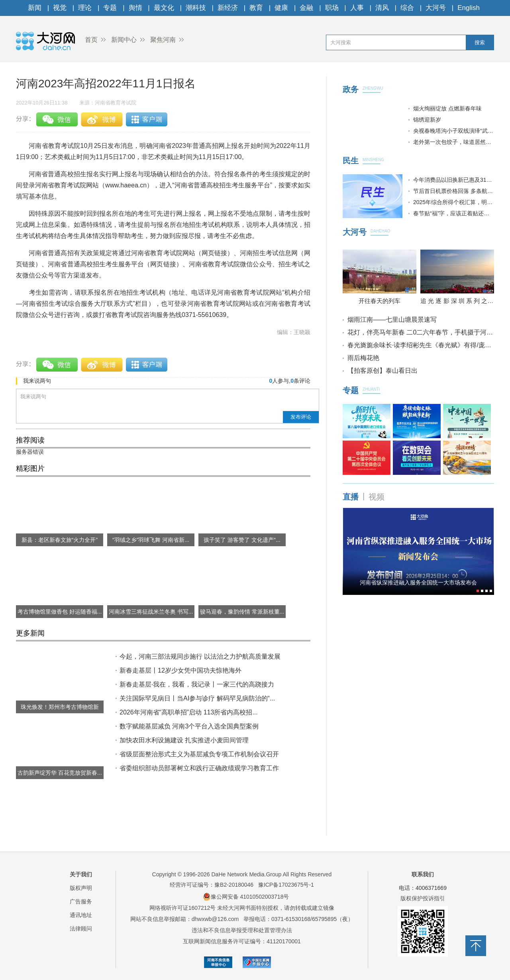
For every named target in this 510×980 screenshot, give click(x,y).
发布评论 (300, 417)
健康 (281, 8)
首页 (91, 39)
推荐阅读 (30, 440)
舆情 (135, 8)
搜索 (480, 42)
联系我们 (423, 874)
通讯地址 (81, 915)
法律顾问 (81, 928)
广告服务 (81, 901)
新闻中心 (124, 39)
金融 (306, 8)
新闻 (34, 8)
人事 (357, 8)
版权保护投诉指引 (422, 898)
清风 (382, 8)
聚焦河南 (163, 39)
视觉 (60, 8)
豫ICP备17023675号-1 (286, 885)
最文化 (164, 8)
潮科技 (196, 8)
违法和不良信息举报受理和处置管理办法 (242, 930)
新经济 (228, 8)
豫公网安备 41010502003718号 (246, 897)
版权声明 (81, 888)
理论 (85, 8)
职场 (332, 8)
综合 (407, 8)
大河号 (436, 8)
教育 (256, 8)
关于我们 (81, 874)
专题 (110, 8)
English (468, 8)
